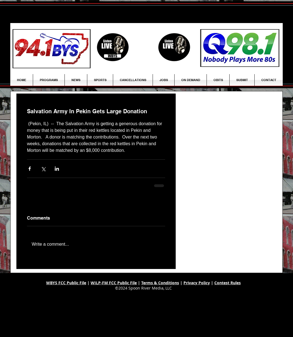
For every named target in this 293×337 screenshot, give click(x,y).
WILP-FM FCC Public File (114, 282)
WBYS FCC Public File (66, 282)
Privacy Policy (196, 282)
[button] (76, 80)
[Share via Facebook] (29, 168)
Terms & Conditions (160, 282)
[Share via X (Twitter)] (43, 168)
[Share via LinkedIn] (56, 168)
